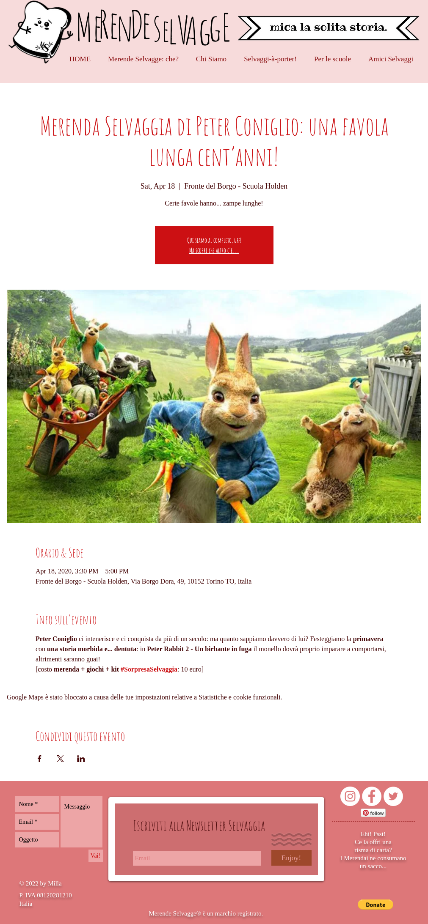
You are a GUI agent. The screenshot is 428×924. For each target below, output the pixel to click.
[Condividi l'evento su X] (60, 758)
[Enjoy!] (291, 858)
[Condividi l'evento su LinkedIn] (81, 758)
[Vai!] (95, 856)
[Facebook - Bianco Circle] (371, 796)
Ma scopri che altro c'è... (214, 250)
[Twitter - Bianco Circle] (393, 796)
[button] (376, 904)
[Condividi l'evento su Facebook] (40, 758)
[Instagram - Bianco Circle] (350, 796)
